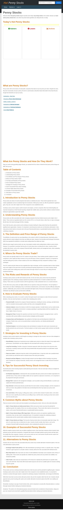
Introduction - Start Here (9, 96)
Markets (11, 7)
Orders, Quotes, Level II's (9, 101)
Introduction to (11, 104)
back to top (31, 501)
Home (5, 7)
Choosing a (12, 99)
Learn (18, 7)
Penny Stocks (31, 507)
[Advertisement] (31, 122)
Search (58, 2)
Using (8, 110)
